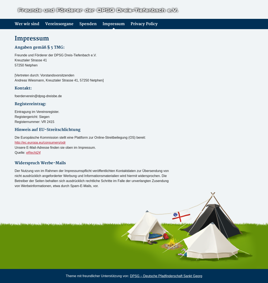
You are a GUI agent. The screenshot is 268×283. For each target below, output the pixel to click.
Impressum (114, 24)
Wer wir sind (27, 24)
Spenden (88, 24)
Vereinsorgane (59, 24)
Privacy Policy (144, 24)
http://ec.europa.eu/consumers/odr (40, 142)
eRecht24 (33, 152)
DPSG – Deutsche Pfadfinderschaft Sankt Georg (166, 276)
